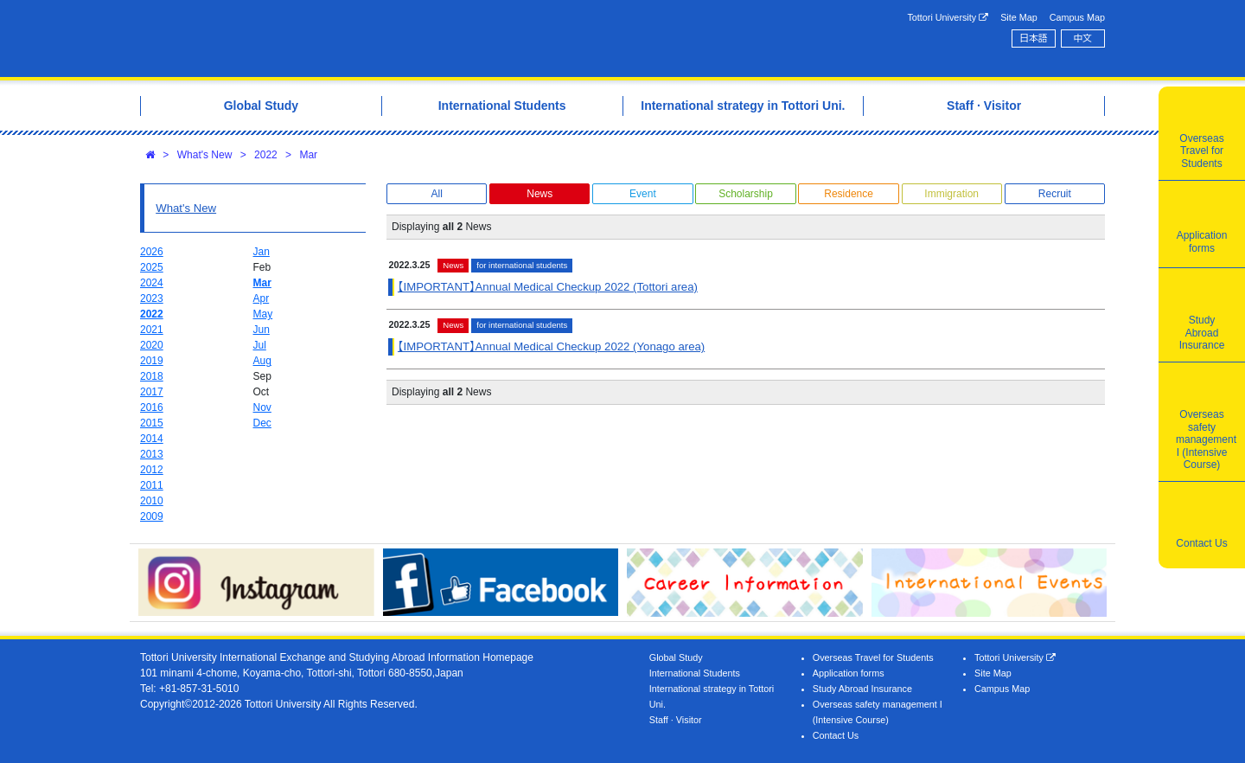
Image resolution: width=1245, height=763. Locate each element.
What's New (205, 155)
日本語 (1033, 38)
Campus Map (1077, 17)
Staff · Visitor (675, 720)
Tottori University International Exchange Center (383, 38)
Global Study (676, 657)
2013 (151, 454)
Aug (262, 361)
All (436, 194)
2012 (151, 470)
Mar (308, 155)
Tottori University (947, 17)
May (263, 314)
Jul (259, 345)
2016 (151, 407)
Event (642, 194)
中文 (1083, 38)
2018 (151, 376)
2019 (151, 361)
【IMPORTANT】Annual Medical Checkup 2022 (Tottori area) (548, 286)
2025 (151, 267)
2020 (151, 345)
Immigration (951, 194)
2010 (151, 501)
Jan (261, 252)
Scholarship (745, 194)
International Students (694, 673)
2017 (151, 392)
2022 (266, 155)
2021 (151, 330)
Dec (262, 423)
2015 (151, 423)
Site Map (1019, 17)
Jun (261, 330)
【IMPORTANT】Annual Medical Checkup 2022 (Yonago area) (551, 346)
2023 (151, 298)
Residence (848, 194)
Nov (262, 407)
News (539, 194)
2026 (151, 252)
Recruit (1054, 194)
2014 (151, 439)
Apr (261, 298)
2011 (151, 485)
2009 (151, 516)
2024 (151, 283)
